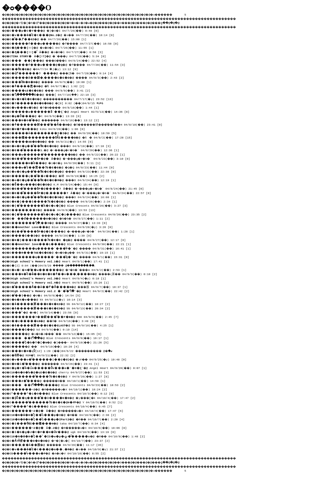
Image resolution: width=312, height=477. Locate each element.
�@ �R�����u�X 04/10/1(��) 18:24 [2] (62, 389)
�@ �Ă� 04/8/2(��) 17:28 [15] (74, 137)
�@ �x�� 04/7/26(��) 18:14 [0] (65, 35)
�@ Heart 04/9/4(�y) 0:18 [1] (60, 278)
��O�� (134, 22)
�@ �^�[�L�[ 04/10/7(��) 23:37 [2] (63, 440)
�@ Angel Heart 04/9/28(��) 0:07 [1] (80, 367)
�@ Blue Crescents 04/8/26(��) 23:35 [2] (80, 214)
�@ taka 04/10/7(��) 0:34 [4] (59, 423)
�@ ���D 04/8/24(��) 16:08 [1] (71, 197)
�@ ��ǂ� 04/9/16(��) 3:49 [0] (55, 320)
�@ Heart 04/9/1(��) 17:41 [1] (61, 261)
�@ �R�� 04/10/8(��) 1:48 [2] (80, 436)
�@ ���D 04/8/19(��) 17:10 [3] (68, 145)
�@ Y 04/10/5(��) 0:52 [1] (68, 402)
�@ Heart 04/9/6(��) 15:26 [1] (61, 282)
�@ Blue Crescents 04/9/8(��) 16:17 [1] (62, 337)
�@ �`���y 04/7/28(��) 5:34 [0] (61, 56)
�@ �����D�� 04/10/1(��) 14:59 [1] (61, 380)
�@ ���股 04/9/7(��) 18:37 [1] (72, 286)
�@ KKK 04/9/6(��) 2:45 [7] (66, 316)
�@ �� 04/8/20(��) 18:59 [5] (66, 133)
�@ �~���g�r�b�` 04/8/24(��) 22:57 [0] (84, 192)
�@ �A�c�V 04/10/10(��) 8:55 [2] (61, 453)
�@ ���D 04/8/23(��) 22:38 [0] (71, 171)
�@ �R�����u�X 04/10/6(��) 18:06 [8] (72, 427)
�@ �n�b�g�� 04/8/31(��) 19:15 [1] (66, 252)
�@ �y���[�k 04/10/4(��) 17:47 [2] (76, 397)
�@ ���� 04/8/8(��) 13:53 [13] (56, 209)
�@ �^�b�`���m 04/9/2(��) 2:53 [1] (72, 269)
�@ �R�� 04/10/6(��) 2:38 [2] (66, 414)
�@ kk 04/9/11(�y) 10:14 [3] (48, 299)
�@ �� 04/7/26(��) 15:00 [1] (51, 39)
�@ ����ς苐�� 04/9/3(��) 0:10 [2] (87, 273)
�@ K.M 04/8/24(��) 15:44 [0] (56, 184)
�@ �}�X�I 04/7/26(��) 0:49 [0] (57, 30)
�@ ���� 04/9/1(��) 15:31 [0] (73, 256)
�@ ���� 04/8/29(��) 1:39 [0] (54, 235)
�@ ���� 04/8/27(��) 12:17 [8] (71, 239)
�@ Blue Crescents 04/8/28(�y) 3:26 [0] (63, 227)
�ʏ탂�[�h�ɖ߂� (31, 22)
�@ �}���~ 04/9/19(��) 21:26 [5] (62, 342)
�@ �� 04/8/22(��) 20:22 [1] (70, 154)
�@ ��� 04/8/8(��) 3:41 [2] (53, 90)
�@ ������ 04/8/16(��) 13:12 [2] (58, 120)
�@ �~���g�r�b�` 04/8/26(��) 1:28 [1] (76, 231)
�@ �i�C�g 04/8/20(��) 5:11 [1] (58, 163)
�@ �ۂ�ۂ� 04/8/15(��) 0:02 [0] (61, 103)
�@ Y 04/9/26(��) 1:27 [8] (61, 376)
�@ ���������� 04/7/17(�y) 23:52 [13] (66, 99)
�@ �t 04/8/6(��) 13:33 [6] (48, 116)
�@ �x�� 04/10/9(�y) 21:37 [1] (70, 449)
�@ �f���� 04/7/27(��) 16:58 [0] (67, 43)
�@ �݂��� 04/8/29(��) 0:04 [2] (59, 265)
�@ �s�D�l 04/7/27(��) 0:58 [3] (59, 52)
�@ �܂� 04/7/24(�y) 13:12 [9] (46, 69)
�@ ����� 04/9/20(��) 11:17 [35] (60, 444)
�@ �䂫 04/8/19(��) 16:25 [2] (59, 175)
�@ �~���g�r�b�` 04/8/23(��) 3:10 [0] (74, 158)
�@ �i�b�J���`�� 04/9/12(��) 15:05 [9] (60, 333)
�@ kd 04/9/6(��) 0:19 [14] (46, 329)
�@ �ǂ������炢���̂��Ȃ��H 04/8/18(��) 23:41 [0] (92, 124)
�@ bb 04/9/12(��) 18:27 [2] (62, 303)
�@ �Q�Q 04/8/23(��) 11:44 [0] (65, 167)
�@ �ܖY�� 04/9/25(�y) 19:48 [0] (71, 359)
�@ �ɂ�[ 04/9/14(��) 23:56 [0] (47, 312)
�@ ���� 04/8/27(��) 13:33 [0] (62, 222)
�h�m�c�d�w (86, 22)
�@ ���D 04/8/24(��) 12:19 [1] (71, 180)
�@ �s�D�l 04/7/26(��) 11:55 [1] (55, 47)
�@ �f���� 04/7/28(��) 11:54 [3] (71, 64)
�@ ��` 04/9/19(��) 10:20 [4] (47, 346)
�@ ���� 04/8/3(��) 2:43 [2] (70, 77)
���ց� (177, 22)
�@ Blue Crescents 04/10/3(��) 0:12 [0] (64, 393)
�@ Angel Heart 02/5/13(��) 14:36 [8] (72, 111)
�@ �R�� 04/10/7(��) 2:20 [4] (70, 419)
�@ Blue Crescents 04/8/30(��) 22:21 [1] (73, 244)
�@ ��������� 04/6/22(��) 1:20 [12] (66, 350)
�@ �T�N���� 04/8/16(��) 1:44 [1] (58, 107)
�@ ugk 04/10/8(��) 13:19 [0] (65, 431)
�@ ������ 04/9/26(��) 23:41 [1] (58, 363)
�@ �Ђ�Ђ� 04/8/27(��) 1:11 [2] (63, 218)
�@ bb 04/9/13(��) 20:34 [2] (62, 308)
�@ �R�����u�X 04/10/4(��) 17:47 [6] (70, 410)
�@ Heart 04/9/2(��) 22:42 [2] (72, 291)
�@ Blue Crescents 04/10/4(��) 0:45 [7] (63, 406)
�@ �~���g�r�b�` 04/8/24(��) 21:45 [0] (81, 188)
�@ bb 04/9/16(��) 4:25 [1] (64, 325)
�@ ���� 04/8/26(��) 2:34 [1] (67, 201)
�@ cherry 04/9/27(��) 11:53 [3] (61, 372)
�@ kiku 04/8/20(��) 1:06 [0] (50, 128)
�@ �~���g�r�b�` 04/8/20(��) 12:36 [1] (68, 150)
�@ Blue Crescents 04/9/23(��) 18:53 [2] (70, 384)
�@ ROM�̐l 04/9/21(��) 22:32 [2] (45, 355)
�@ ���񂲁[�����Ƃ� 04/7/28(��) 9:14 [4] (73, 73)
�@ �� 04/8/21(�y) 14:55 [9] (54, 141)
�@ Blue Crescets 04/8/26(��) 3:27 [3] (71, 205)
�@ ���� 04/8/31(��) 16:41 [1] (73, 248)
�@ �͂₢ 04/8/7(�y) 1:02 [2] (49, 86)
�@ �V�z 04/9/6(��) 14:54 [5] (48, 295)
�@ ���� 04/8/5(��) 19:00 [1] (54, 81)
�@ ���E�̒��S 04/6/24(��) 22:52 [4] (62, 60)
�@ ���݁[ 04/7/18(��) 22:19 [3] (57, 94)
